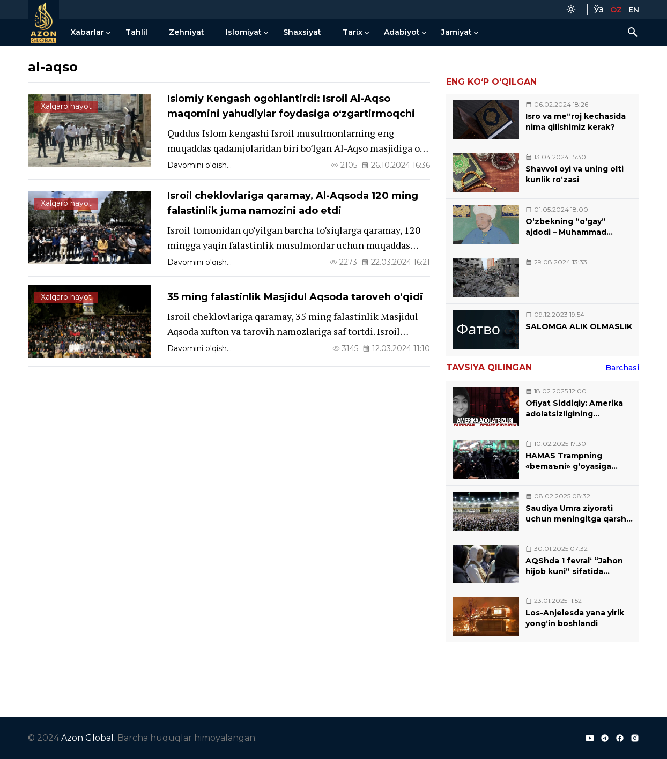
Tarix (352, 32)
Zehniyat (186, 32)
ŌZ (616, 9)
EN (633, 9)
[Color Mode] (571, 9)
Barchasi (622, 368)
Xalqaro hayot (66, 106)
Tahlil (136, 32)
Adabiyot (402, 32)
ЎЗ (599, 9)
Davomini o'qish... (199, 165)
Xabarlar (87, 32)
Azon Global (87, 738)
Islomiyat (244, 32)
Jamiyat (456, 32)
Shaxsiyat (302, 32)
